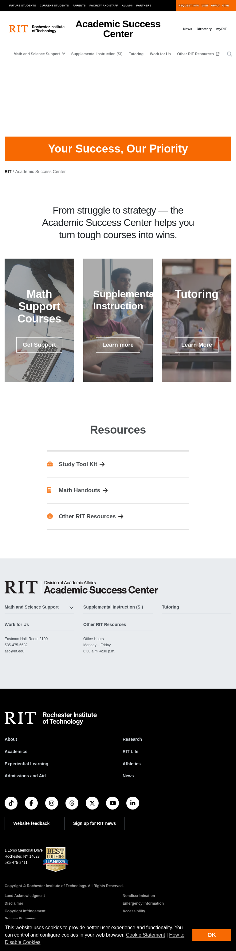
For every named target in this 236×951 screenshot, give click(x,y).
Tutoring (136, 54)
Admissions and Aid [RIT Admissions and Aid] (25, 781)
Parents (79, 5)
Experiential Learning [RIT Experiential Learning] (26, 769)
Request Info (189, 5)
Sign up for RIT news (94, 829)
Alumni (127, 5)
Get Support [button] (39, 360)
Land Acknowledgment (25, 902)
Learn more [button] (121, 360)
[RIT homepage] (37, 29)
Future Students (22, 5)
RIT (8, 177)
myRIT (221, 29)
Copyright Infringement (25, 917)
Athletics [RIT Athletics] (132, 769)
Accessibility (134, 917)
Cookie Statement (145, 934)
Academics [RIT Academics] (16, 757)
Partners (143, 5)
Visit (205, 5)
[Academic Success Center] (81, 593)
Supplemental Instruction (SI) (97, 54)
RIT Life (130, 757)
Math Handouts (73, 505)
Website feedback (31, 829)
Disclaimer (14, 909)
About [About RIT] (11, 745)
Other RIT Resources (196, 54)
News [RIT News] (128, 781)
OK (211, 935)
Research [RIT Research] (132, 745)
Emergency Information (143, 909)
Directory (204, 29)
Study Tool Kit (72, 479)
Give (225, 5)
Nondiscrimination (139, 902)
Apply (215, 5)
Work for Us (160, 54)
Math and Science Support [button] (37, 54)
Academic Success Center (117, 28)
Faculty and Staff (103, 5)
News (187, 29)
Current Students (54, 5)
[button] (229, 54)
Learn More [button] (200, 360)
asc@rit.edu (14, 657)
